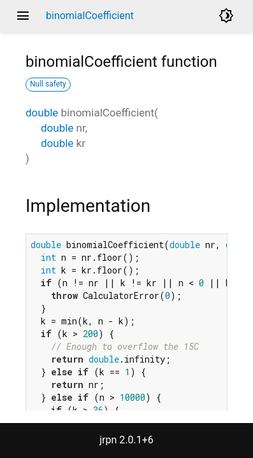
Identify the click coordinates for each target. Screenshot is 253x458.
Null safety (48, 84)
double (41, 112)
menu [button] (23, 16)
